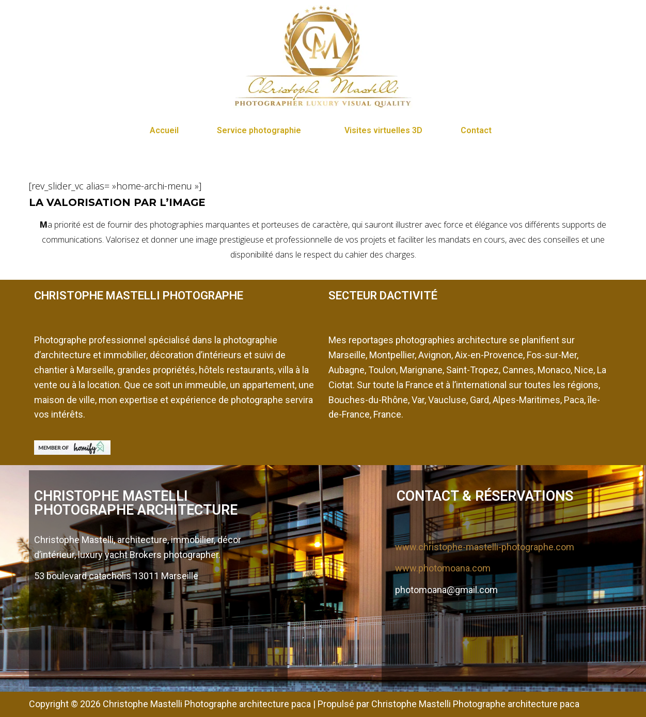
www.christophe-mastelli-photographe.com (484, 546)
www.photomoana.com (443, 568)
